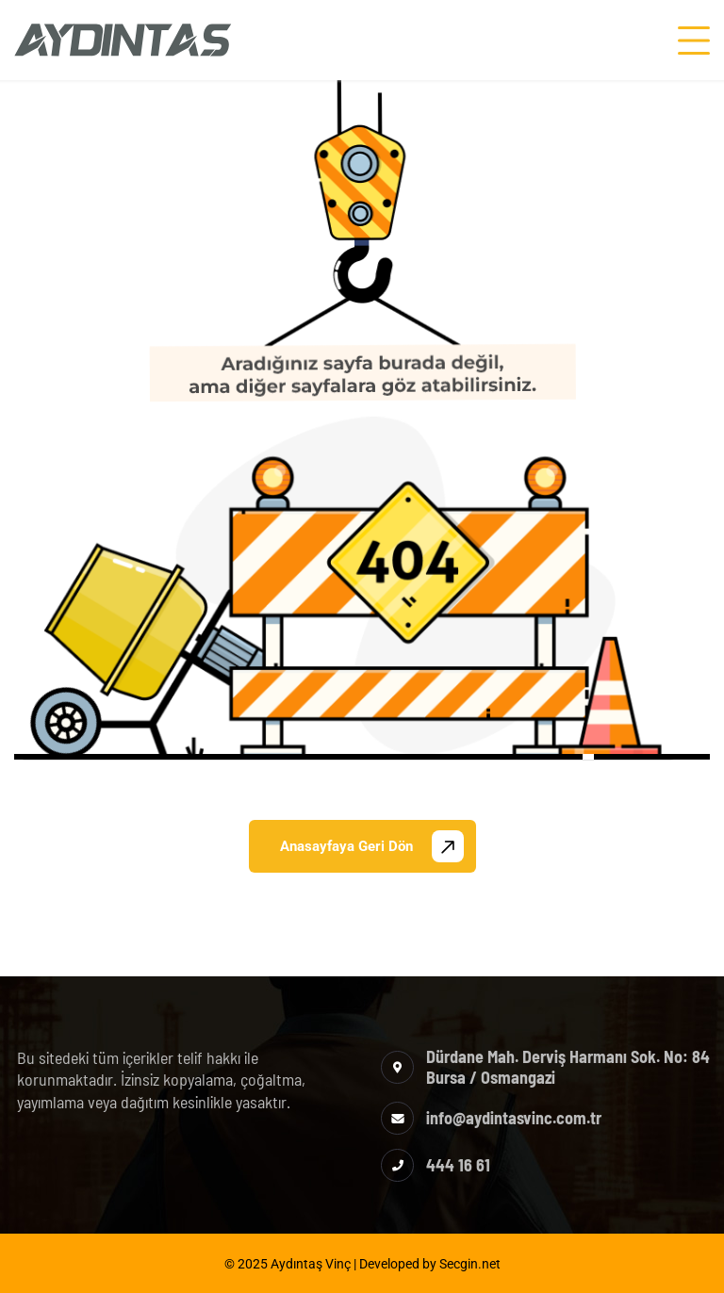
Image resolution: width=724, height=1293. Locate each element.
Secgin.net (470, 1263)
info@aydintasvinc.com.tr (513, 1117)
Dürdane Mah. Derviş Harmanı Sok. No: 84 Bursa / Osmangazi (568, 1067)
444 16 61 (458, 1164)
